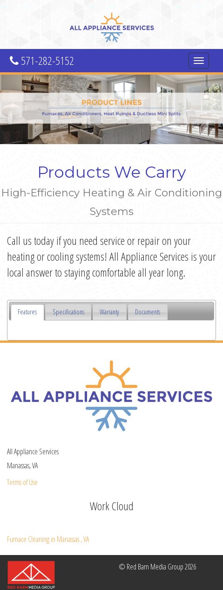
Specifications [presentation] (68, 311)
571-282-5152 (42, 60)
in (48, 539)
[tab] (27, 312)
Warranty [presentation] (109, 311)
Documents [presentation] (147, 311)
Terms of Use (22, 482)
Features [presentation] (27, 311)
